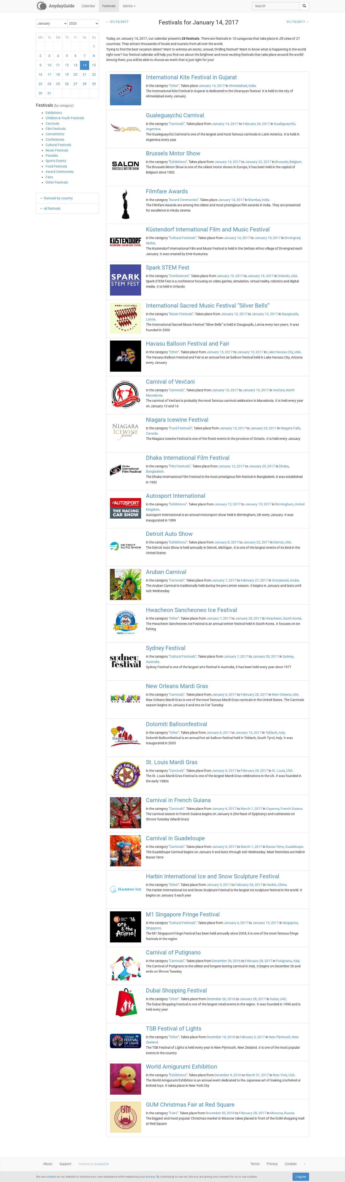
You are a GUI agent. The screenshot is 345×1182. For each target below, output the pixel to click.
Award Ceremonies (60, 172)
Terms (254, 1164)
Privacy (272, 1164)
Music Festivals (57, 150)
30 (40, 93)
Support (65, 1164)
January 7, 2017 (224, 580)
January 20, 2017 (262, 466)
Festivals (108, 6)
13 (75, 65)
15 (94, 65)
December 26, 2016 (226, 961)
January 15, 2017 (265, 314)
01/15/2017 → (298, 22)
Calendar (88, 6)
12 (67, 65)
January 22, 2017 (258, 162)
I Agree (301, 1177)
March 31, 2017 (257, 1075)
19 (67, 74)
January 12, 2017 (231, 466)
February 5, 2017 (252, 1037)
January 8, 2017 (226, 542)
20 (75, 74)
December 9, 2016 (227, 1075)
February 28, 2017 (254, 694)
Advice (129, 6)
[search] (304, 6)
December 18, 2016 (221, 1037)
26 (67, 84)
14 (84, 65)
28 (84, 84)
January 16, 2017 (260, 276)
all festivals (52, 208)
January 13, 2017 (230, 276)
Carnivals (52, 123)
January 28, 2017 (253, 999)
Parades (52, 155)
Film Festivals (56, 129)
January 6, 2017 (224, 694)
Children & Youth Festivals (65, 118)
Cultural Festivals (58, 145)
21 (84, 74)
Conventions (55, 134)
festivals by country (58, 198)
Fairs (49, 177)
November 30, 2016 (220, 1113)
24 (49, 84)
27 (75, 84)
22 (94, 74)
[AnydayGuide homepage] (55, 6)
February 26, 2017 (256, 124)
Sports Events (56, 161)
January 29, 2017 (263, 428)
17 (49, 74)
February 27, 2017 (254, 580)
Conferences (55, 139)
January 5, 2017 (219, 885)
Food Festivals (56, 166)
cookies (51, 1176)
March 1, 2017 (251, 809)
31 (49, 93)
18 (58, 74)
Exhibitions (54, 113)
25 (58, 84)
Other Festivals (57, 182)
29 (94, 84)
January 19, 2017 (267, 238)
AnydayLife (101, 1164)
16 (40, 74)
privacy (150, 1176)
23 (40, 84)
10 (49, 65)
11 (58, 65)
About (47, 1164)
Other (174, 86)
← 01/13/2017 (117, 22)
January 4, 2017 (236, 923)
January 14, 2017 (212, 86)
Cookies (291, 1164)
